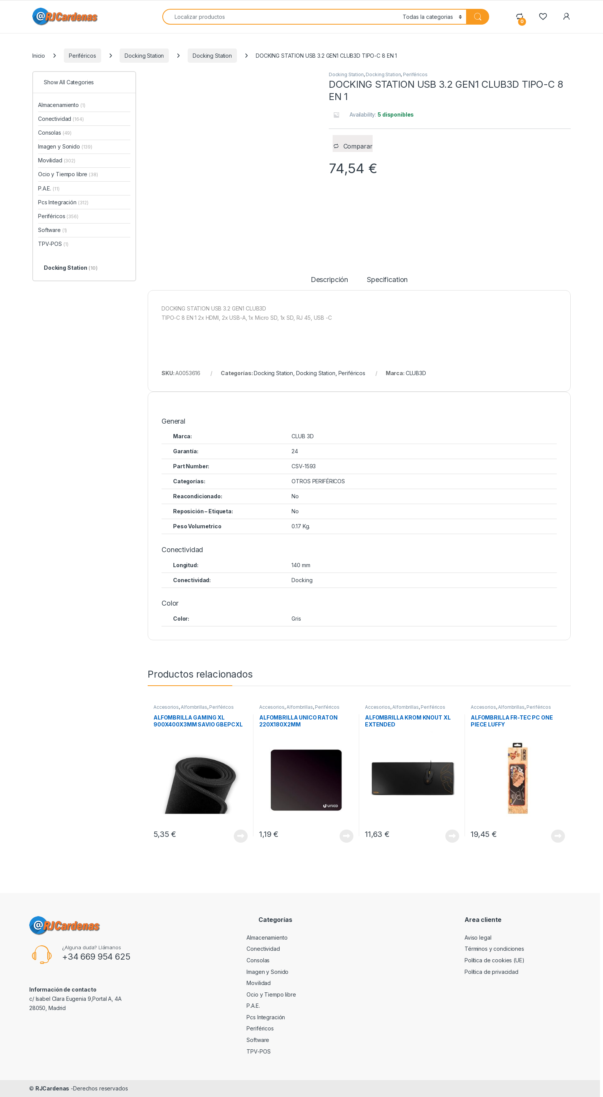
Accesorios (166, 707)
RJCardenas (52, 1088)
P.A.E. (48, 188)
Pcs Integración (63, 202)
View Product (241, 836)
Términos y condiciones (494, 948)
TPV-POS (53, 243)
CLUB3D (416, 373)
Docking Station (144, 55)
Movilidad (56, 160)
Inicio (38, 55)
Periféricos (82, 55)
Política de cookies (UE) (495, 960)
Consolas (55, 132)
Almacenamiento (61, 105)
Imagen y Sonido (65, 146)
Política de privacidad (491, 971)
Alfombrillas (194, 707)
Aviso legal (478, 937)
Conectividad (61, 118)
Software (52, 230)
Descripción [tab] (329, 280)
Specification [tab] (387, 280)
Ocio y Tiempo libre (68, 174)
